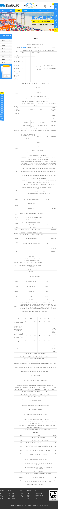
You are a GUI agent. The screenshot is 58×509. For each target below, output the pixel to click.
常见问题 (21, 496)
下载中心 (39, 10)
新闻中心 (47, 10)
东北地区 (2, 110)
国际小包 (3, 62)
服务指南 (28, 498)
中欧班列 (3, 59)
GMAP (40, 505)
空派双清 (13, 495)
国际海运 (13, 496)
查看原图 (36, 484)
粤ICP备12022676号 (28, 505)
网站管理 (47, 505)
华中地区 (2, 104)
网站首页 (3, 10)
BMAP (43, 505)
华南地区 (2, 94)
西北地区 (2, 106)
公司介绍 (1, 493)
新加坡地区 (2, 116)
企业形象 (1, 496)
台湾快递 (9, 495)
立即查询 (4, 76)
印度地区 (2, 112)
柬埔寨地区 (2, 120)
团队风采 (1, 498)
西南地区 (2, 108)
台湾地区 (2, 98)
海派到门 (3, 56)
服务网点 (2, 92)
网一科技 (36, 505)
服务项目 (18, 10)
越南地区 (2, 118)
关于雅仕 (10, 10)
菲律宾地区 (2, 114)
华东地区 (2, 96)
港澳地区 (2, 100)
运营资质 (32, 10)
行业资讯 (21, 495)
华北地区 (2, 102)
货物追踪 (28, 495)
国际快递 (3, 48)
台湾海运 (3, 45)
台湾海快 (3, 40)
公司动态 (21, 493)
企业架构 (1, 495)
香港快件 (3, 51)
